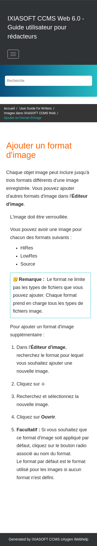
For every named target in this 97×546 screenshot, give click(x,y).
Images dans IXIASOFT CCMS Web (30, 113)
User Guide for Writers (35, 108)
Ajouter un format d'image (22, 118)
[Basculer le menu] (13, 54)
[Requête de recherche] (48, 81)
